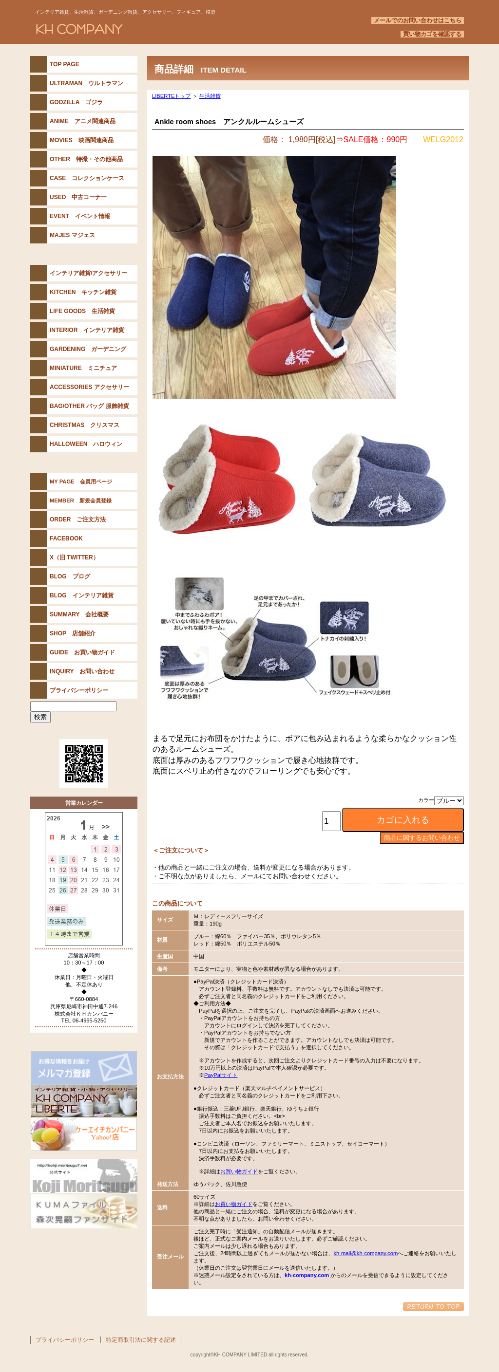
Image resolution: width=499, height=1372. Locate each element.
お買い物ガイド (239, 1171)
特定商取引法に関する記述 (141, 1339)
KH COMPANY (152, 29)
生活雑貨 (210, 96)
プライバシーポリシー (65, 1339)
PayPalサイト (220, 1075)
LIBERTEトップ (171, 96)
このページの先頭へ (433, 1306)
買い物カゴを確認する (432, 34)
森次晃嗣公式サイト (83, 1176)
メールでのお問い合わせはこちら (417, 20)
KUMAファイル (83, 1211)
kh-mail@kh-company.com (365, 1253)
